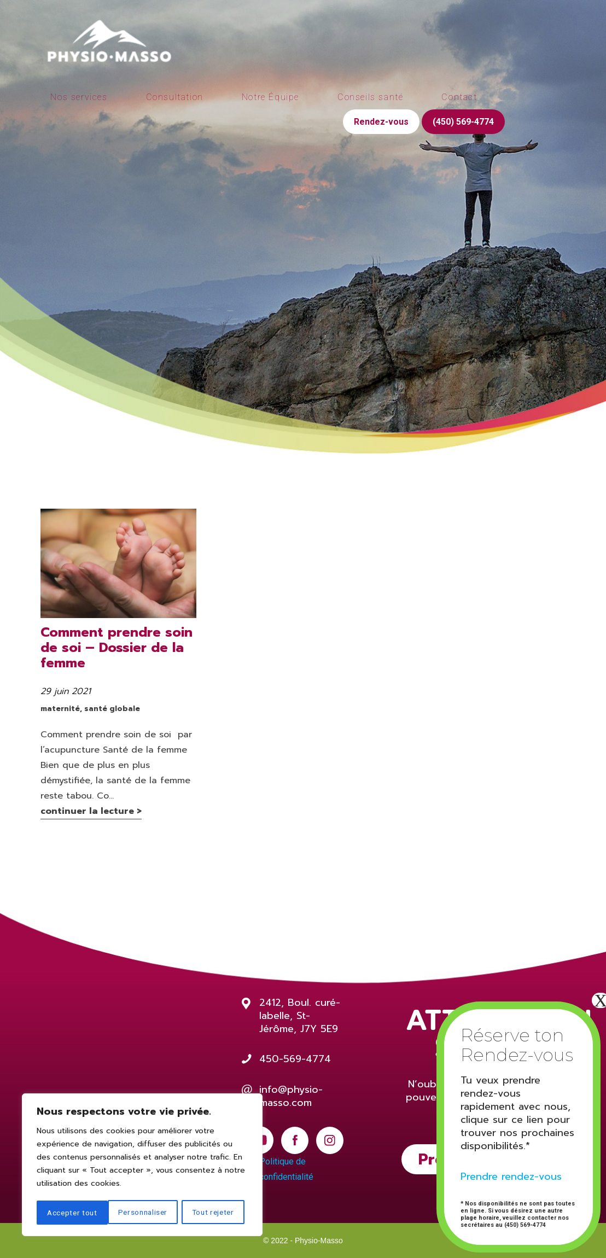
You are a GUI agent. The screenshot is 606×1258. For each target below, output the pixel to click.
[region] (142, 1165)
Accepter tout (213, 1212)
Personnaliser (71, 1212)
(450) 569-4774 (463, 122)
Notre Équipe (270, 97)
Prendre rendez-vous (511, 1176)
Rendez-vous (381, 122)
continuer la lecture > (91, 811)
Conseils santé (370, 97)
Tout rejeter (142, 1212)
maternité (60, 708)
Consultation (174, 97)
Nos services (78, 97)
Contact (459, 97)
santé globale (112, 708)
